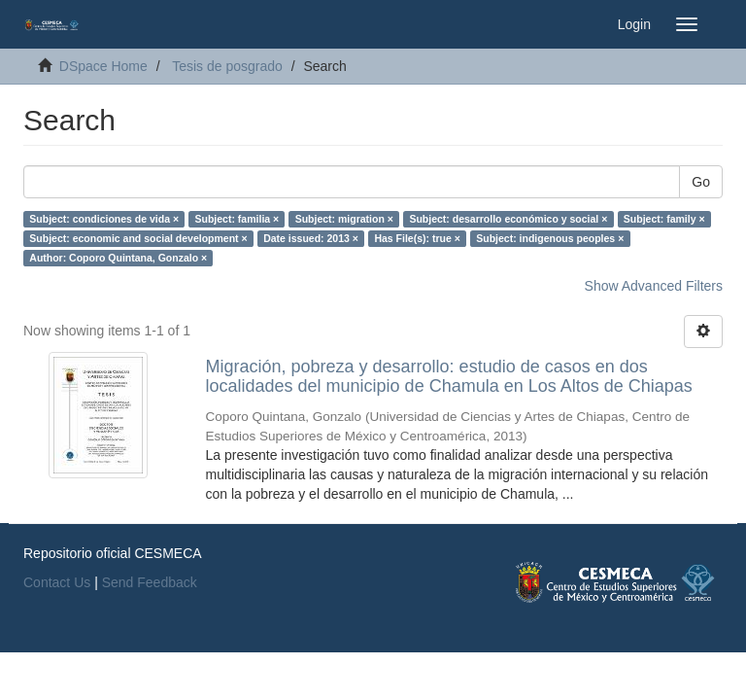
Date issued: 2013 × (310, 238)
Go (701, 182)
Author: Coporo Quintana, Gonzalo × (118, 257)
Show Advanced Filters (654, 286)
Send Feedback (149, 582)
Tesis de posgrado (227, 66)
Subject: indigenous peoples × (550, 238)
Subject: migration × (344, 219)
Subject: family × (664, 219)
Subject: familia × (237, 219)
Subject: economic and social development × (138, 238)
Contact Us (56, 582)
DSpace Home (103, 66)
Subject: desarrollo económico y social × (508, 219)
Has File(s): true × (416, 238)
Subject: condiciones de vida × (104, 219)
